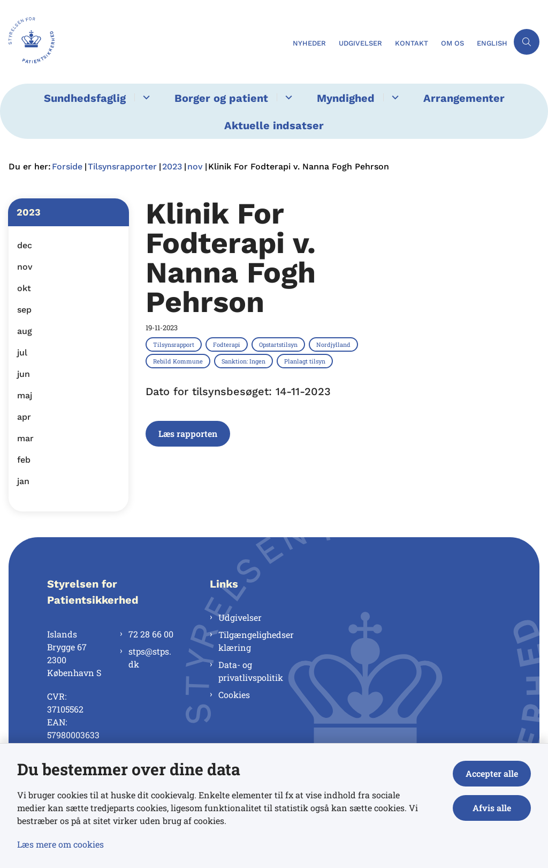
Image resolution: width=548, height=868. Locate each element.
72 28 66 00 (150, 634)
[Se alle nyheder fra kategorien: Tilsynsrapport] (175, 344)
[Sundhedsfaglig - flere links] (144, 97)
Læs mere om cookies (60, 844)
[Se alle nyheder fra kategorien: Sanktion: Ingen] (244, 361)
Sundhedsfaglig (85, 98)
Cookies (234, 694)
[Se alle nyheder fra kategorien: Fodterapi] (228, 344)
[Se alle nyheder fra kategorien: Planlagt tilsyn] (306, 361)
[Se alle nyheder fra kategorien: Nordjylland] (334, 344)
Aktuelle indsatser (274, 125)
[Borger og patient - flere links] (287, 97)
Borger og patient (221, 98)
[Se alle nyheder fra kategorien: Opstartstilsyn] (279, 344)
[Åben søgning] (526, 42)
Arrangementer (464, 98)
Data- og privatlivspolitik (250, 671)
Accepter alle (492, 773)
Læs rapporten (187, 433)
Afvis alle (492, 807)
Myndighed (346, 98)
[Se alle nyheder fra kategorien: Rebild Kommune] (179, 361)
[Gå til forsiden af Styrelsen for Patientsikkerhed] (143, 41)
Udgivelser (240, 617)
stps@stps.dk (149, 658)
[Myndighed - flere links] (393, 97)
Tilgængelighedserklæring (256, 641)
